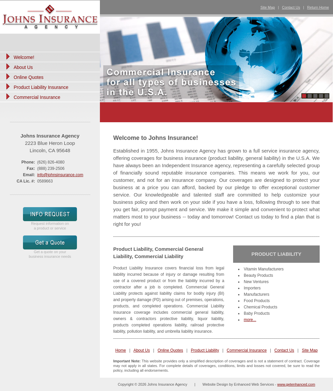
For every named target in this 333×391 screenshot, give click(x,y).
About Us (142, 350)
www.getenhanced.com (296, 384)
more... (250, 319)
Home (120, 350)
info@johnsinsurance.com (60, 175)
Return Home (318, 7)
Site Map (267, 7)
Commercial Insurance (247, 350)
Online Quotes (170, 350)
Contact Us (291, 7)
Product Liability (205, 350)
